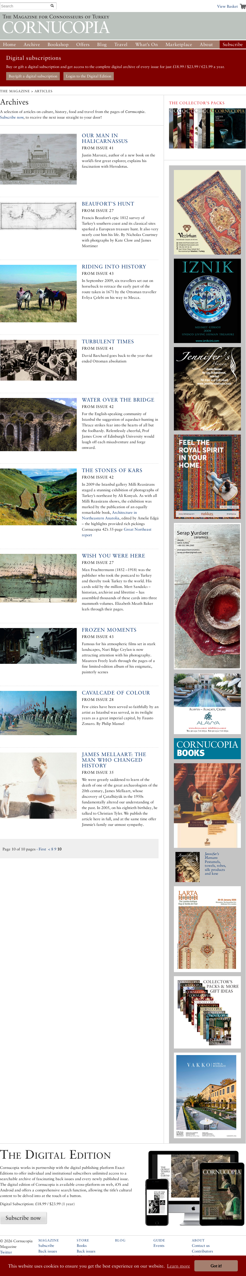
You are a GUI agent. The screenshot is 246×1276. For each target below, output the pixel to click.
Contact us (201, 1245)
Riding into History (114, 267)
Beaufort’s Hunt (108, 204)
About (206, 44)
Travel (121, 44)
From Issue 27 (98, 210)
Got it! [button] (216, 1265)
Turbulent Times (108, 341)
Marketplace (178, 44)
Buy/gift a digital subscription (33, 76)
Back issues (47, 1251)
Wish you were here (113, 556)
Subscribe (233, 44)
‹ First (41, 849)
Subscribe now (12, 117)
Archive (32, 44)
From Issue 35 (98, 772)
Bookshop (58, 44)
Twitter (6, 1252)
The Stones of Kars (112, 470)
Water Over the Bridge (118, 400)
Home (9, 44)
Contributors (202, 1251)
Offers (83, 44)
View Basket (227, 6)
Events (158, 1245)
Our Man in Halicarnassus (105, 138)
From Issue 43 (98, 273)
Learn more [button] (178, 1266)
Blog (102, 44)
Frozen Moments (109, 630)
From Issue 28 (98, 699)
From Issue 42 (98, 406)
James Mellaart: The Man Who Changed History (114, 760)
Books (82, 1245)
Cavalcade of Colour (116, 693)
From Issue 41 (98, 148)
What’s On (146, 44)
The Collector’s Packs (197, 103)
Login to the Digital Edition (88, 76)
